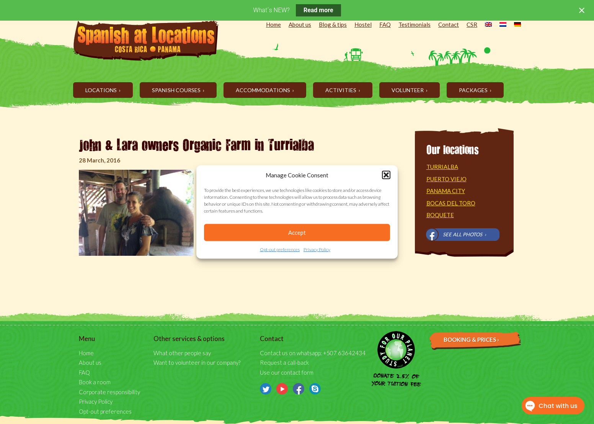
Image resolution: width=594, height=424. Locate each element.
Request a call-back (284, 362)
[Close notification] (581, 10)
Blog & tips (333, 24)
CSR (472, 24)
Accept (297, 232)
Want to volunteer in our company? (196, 362)
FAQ (385, 24)
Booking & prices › (471, 339)
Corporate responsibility (109, 391)
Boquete (440, 214)
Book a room (95, 382)
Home (273, 24)
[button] (386, 175)
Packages (474, 90)
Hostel (363, 24)
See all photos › (464, 234)
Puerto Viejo (446, 178)
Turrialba (442, 166)
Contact (448, 24)
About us (300, 24)
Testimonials (414, 24)
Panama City (445, 190)
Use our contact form (286, 372)
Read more (318, 10)
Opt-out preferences (280, 249)
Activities (341, 90)
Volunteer (408, 90)
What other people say (182, 352)
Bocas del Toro (450, 203)
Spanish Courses (177, 90)
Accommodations (263, 90)
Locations (101, 90)
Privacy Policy (317, 249)
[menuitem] (484, 25)
